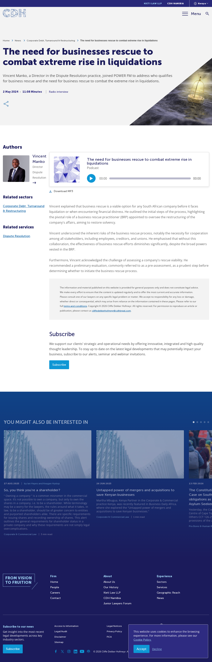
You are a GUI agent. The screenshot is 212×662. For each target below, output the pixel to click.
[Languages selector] (201, 3)
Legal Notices (114, 626)
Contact (55, 598)
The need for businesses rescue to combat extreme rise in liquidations (119, 42)
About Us (109, 582)
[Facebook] (56, 651)
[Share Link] (6, 105)
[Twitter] (62, 651)
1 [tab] (193, 435)
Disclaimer (60, 636)
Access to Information (66, 626)
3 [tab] (201, 435)
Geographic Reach (168, 592)
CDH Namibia (175, 3)
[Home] (14, 13)
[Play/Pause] (91, 178)
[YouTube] (82, 651)
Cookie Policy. (142, 639)
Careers (55, 592)
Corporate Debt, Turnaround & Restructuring (51, 42)
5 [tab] (208, 435)
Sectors (162, 582)
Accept (141, 649)
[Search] (207, 13)
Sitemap (58, 642)
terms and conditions (75, 306)
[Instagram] (69, 651)
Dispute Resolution (16, 236)
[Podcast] (88, 651)
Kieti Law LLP (153, 3)
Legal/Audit (60, 631)
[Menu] (191, 13)
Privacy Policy (114, 631)
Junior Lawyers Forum (117, 603)
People (54, 587)
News (18, 42)
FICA (109, 636)
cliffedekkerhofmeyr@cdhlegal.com (111, 310)
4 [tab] (204, 435)
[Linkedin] (75, 651)
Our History (110, 587)
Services (162, 587)
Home (6, 42)
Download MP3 (61, 191)
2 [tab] (197, 435)
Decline (157, 649)
